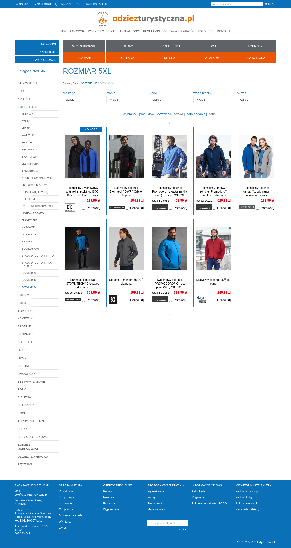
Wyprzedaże (45, 59)
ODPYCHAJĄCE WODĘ (35, 192)
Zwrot (62, 527)
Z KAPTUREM (29, 156)
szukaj (269, 4)
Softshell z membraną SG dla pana (126, 281)
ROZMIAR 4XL (30, 280)
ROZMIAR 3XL (30, 273)
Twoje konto (66, 509)
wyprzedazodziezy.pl (249, 509)
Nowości (48, 44)
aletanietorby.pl (245, 497)
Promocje (47, 52)
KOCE (22, 413)
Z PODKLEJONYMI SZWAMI (37, 178)
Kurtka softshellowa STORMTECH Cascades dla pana (82, 283)
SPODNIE (27, 142)
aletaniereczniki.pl (247, 491)
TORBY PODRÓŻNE (32, 421)
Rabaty (107, 491)
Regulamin (151, 31)
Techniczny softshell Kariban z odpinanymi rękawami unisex (256, 191)
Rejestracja (66, 491)
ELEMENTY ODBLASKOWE (28, 446)
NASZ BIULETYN (70, 4)
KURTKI (23, 91)
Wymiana (65, 521)
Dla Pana (127, 57)
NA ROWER (28, 227)
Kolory (151, 497)
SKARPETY (26, 405)
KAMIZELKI (28, 135)
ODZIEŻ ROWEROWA (33, 456)
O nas (111, 31)
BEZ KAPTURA (30, 163)
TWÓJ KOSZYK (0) (96, 4)
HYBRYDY (255, 46)
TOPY (22, 389)
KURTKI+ (24, 99)
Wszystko (96, 31)
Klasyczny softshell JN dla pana (213, 281)
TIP (211, 31)
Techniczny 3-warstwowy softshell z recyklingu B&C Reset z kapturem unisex (82, 191)
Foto (202, 31)
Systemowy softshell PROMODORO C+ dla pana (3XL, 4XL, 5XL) (170, 283)
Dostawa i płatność (178, 31)
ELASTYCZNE (30, 220)
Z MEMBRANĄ (30, 170)
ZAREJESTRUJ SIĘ (46, 4)
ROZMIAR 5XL (30, 287)
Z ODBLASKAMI (31, 248)
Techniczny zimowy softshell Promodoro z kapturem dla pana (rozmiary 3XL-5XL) (213, 193)
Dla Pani (84, 57)
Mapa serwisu (156, 509)
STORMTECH (27, 83)
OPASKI (23, 358)
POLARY (24, 294)
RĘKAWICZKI (29, 149)
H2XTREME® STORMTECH (37, 206)
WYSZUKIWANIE (84, 46)
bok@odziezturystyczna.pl (31, 494)
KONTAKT (21, 504)
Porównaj (93, 208)
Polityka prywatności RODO (209, 503)
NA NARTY (28, 241)
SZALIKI (23, 365)
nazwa (178, 114)
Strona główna (72, 31)
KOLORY (127, 46)
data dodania (196, 114)
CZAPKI (26, 121)
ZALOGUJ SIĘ (22, 4)
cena (212, 114)
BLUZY (22, 429)
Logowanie (66, 503)
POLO (22, 302)
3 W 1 (212, 46)
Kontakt (223, 31)
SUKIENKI (25, 342)
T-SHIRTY (24, 310)
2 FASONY (212, 57)
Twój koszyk (66, 497)
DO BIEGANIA (29, 234)
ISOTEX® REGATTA (33, 213)
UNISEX (169, 57)
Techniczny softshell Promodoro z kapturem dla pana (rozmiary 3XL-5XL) (169, 191)
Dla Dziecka (255, 57)
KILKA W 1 (27, 114)
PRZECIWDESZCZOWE (35, 185)
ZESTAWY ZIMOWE (31, 381)
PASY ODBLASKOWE (33, 436)
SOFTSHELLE (27, 106)
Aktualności (130, 31)
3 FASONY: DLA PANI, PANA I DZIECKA (38, 264)
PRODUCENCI (170, 46)
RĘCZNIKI (25, 464)
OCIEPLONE (29, 199)
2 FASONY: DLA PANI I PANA (38, 255)
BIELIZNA (24, 397)
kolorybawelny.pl (246, 503)
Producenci (154, 503)
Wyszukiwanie (156, 491)
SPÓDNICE (25, 334)
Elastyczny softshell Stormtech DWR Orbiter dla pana (126, 191)
